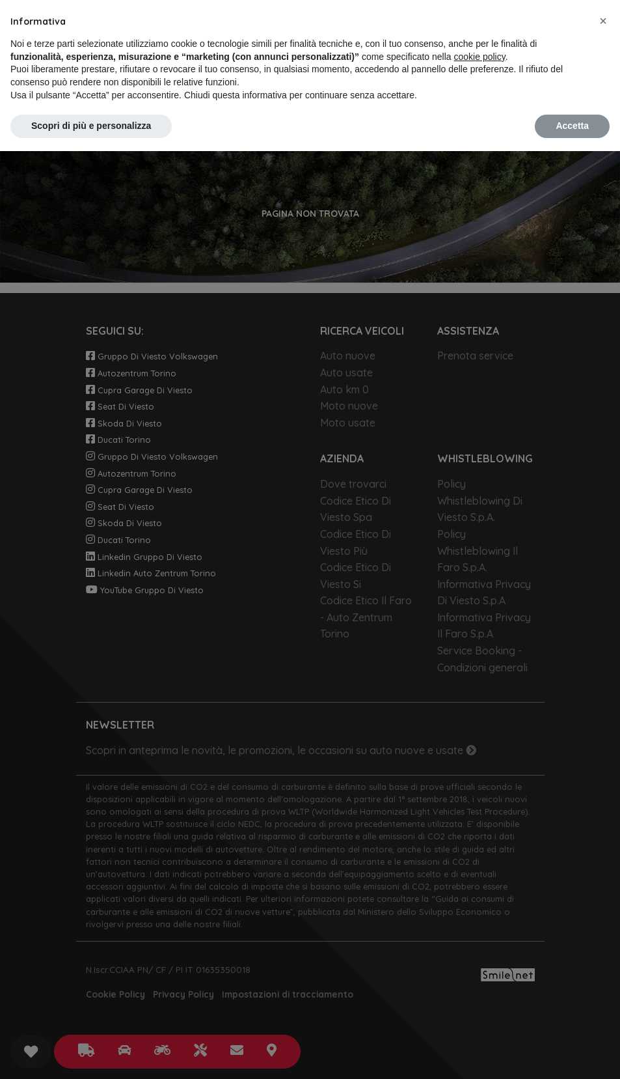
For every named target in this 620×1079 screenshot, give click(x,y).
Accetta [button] (572, 125)
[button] (603, 20)
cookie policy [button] (479, 56)
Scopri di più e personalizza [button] (91, 125)
